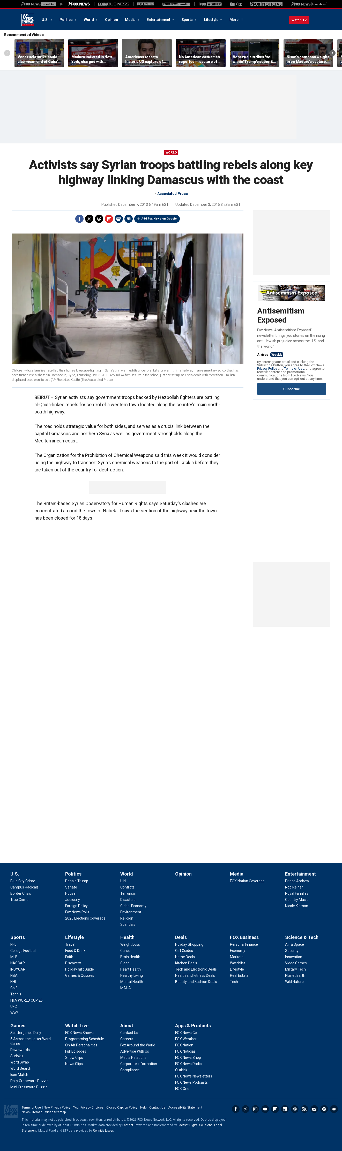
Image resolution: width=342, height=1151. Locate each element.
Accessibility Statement (185, 1107)
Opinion (111, 20)
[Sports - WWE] (14, 1013)
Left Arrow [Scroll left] (7, 53)
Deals (181, 937)
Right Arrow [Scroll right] (332, 53)
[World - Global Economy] (133, 906)
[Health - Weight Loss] (130, 944)
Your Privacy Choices (88, 1107)
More (234, 20)
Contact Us (157, 1107)
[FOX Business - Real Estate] (239, 975)
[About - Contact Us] (129, 1033)
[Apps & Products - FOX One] (182, 1089)
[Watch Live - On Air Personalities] (81, 1045)
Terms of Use (294, 368)
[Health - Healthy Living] (131, 975)
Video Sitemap (55, 1112)
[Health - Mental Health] (131, 982)
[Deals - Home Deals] (185, 957)
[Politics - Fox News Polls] (77, 912)
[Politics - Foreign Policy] (76, 906)
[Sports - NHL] (13, 982)
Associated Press (172, 194)
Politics (66, 20)
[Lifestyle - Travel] (70, 944)
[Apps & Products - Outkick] (181, 1070)
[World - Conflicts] (127, 887)
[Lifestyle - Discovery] (73, 963)
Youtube (265, 1109)
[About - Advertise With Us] (134, 1051)
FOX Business (244, 937)
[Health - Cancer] (126, 951)
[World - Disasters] (128, 900)
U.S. (45, 20)
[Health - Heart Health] (130, 969)
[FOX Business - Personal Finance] (244, 944)
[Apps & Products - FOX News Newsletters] (193, 1076)
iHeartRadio (334, 1109)
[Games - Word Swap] (19, 1062)
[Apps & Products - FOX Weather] (186, 1039)
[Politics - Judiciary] (72, 900)
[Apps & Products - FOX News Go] (186, 1033)
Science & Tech (301, 937)
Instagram (255, 1109)
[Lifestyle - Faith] (69, 957)
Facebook (79, 219)
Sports (188, 20)
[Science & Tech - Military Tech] (295, 969)
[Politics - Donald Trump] (76, 881)
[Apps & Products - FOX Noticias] (185, 1051)
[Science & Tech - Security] (292, 951)
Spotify (324, 1109)
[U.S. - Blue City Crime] (22, 881)
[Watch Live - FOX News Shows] (79, 1033)
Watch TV (299, 20)
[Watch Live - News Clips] (74, 1064)
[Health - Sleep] (125, 963)
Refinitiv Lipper (103, 1130)
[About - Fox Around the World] (137, 1045)
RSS (304, 1109)
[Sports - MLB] (14, 957)
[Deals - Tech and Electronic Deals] (196, 969)
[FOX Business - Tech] (234, 982)
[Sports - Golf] (13, 988)
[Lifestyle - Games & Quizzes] (79, 975)
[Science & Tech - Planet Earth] (295, 975)
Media (130, 20)
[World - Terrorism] (128, 893)
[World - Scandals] (127, 924)
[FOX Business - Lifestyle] (237, 969)
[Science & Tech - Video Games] (296, 963)
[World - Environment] (130, 912)
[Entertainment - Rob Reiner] (294, 887)
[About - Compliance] (130, 1070)
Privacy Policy (267, 368)
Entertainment (159, 20)
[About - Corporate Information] (138, 1064)
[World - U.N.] (123, 881)
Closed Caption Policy (121, 1107)
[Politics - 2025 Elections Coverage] (85, 918)
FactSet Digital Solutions (195, 1125)
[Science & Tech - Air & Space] (294, 944)
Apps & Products (193, 1025)
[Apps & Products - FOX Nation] (184, 1045)
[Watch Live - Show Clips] (74, 1057)
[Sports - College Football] (23, 951)
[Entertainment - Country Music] (296, 900)
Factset (127, 1125)
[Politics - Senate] (71, 887)
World (89, 20)
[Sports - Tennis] (15, 994)
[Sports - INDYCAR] (17, 969)
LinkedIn (285, 1109)
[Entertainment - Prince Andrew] (297, 881)
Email (128, 219)
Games (17, 1025)
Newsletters (314, 1109)
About (126, 1025)
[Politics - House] (70, 893)
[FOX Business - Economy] (237, 951)
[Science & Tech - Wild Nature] (294, 982)
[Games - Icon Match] (19, 1075)
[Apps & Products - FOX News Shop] (188, 1057)
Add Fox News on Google (159, 218)
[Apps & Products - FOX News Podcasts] (191, 1082)
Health (127, 937)
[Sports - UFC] (13, 1006)
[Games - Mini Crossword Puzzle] (29, 1087)
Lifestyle (211, 20)
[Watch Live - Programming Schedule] (84, 1039)
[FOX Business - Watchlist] (237, 963)
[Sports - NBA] (14, 975)
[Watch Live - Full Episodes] (75, 1051)
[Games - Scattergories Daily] (25, 1033)
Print (119, 219)
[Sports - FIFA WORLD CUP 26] (26, 1000)
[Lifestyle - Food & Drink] (75, 951)
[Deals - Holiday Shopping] (189, 944)
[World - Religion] (126, 918)
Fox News (27, 20)
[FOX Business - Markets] (236, 957)
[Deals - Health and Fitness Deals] (195, 975)
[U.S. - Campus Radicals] (24, 887)
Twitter (89, 219)
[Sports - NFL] (13, 944)
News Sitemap (32, 1112)
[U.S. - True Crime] (19, 900)
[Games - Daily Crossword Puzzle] (29, 1081)
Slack (295, 1109)
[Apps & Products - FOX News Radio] (188, 1064)
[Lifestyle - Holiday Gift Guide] (79, 969)
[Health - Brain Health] (130, 957)
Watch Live (76, 1025)
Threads (99, 219)
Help (143, 1107)
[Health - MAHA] (125, 988)
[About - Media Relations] (133, 1057)
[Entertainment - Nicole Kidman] (296, 906)
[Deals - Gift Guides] (184, 951)
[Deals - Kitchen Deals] (186, 963)
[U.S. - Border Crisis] (20, 893)
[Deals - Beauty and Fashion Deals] (196, 982)
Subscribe (291, 389)
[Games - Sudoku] (16, 1056)
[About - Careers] (126, 1039)
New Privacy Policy (57, 1107)
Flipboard (109, 219)
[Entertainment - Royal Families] (296, 893)
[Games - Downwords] (20, 1050)
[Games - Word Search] (20, 1068)
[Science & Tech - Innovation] (293, 957)
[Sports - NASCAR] (17, 963)
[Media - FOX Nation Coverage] (247, 881)
